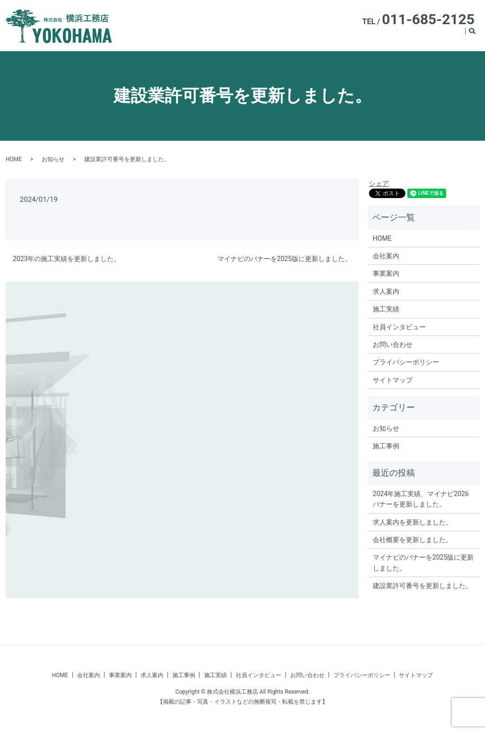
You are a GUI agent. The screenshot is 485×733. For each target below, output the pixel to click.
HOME (226, 36)
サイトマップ (393, 380)
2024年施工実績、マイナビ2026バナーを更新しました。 (421, 499)
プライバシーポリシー (406, 362)
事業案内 (289, 36)
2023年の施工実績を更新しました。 (66, 258)
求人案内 (322, 36)
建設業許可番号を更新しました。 (422, 585)
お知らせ (53, 159)
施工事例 (415, 36)
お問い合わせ (393, 344)
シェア (379, 183)
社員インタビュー (368, 36)
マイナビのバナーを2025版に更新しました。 (284, 258)
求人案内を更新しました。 (412, 522)
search (477, 36)
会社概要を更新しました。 (412, 539)
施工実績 (448, 36)
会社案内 (256, 36)
